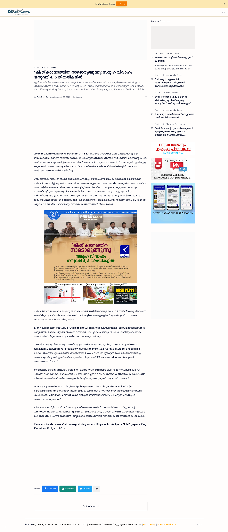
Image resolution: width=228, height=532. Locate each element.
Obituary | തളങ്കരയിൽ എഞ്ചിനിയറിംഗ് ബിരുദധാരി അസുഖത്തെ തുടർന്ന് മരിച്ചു (175, 84)
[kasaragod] (176, 76)
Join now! (121, 4)
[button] (223, 12)
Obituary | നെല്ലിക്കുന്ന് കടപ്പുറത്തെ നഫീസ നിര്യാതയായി (179, 117)
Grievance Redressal (172, 525)
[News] (181, 54)
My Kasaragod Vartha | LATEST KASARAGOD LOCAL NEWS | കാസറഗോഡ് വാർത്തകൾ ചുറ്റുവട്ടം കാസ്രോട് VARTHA (92, 525)
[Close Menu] (223, 4)
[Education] (176, 125)
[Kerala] (175, 54)
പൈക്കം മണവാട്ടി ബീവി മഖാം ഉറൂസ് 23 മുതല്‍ (178, 60)
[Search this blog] (60, 12)
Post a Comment (96, 507)
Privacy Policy (154, 525)
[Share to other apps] (101, 490)
